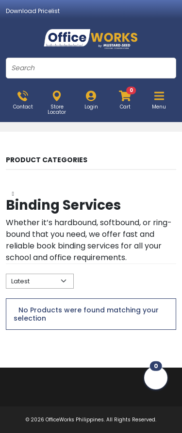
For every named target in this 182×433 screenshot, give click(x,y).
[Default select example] (40, 281)
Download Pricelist (33, 11)
